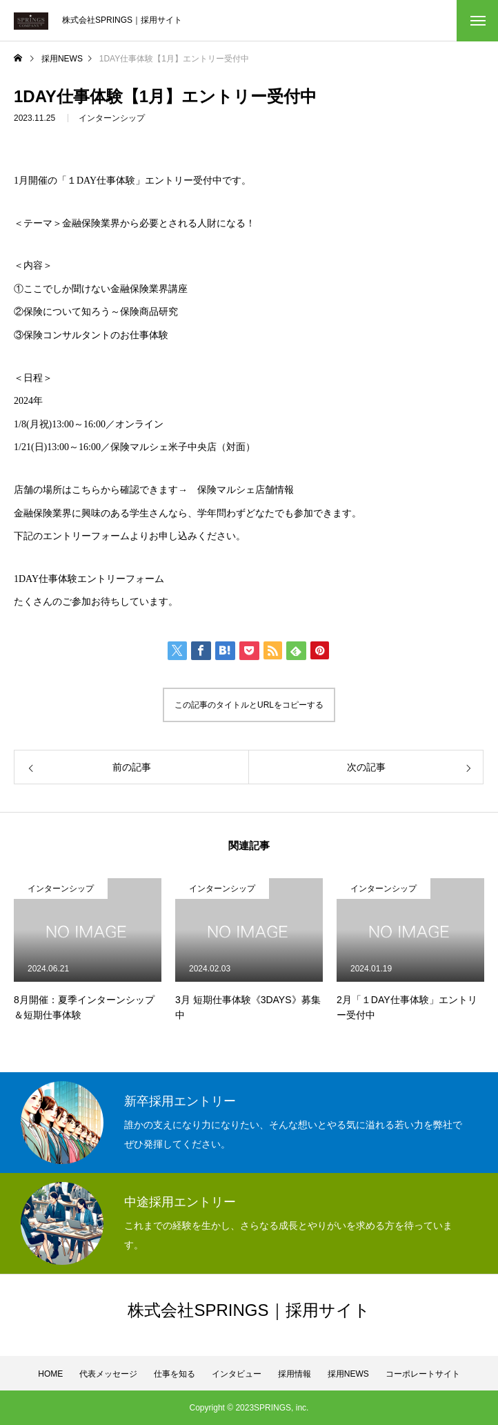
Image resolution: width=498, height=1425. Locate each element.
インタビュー (236, 1374)
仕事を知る (174, 1374)
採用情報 (294, 1374)
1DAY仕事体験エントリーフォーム (89, 579)
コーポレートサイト (423, 1374)
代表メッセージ (108, 1374)
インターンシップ (112, 119)
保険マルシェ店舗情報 (245, 490)
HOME (50, 1374)
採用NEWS (348, 1374)
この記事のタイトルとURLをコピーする (249, 705)
